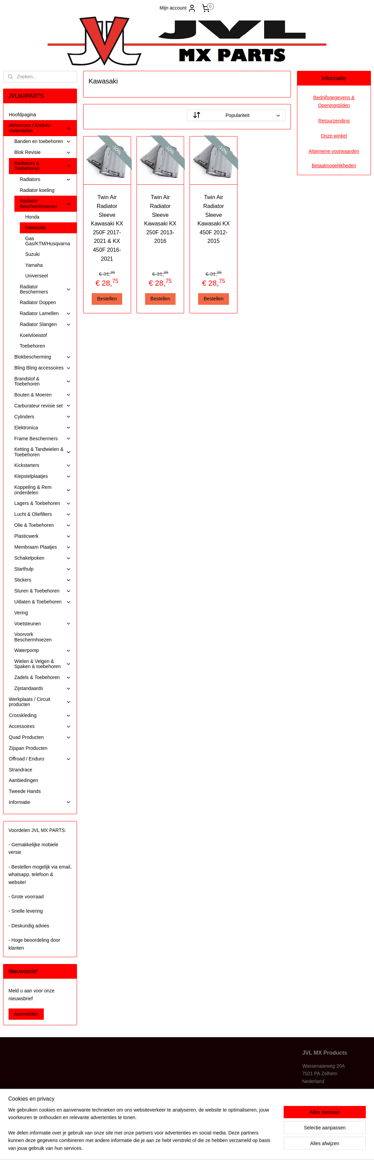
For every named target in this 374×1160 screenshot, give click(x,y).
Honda (32, 217)
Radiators (46, 179)
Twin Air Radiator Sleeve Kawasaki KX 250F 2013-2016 (160, 219)
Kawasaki (35, 227)
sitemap (166, 1147)
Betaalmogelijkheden (334, 165)
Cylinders (43, 417)
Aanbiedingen (23, 780)
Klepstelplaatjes (43, 476)
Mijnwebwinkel (254, 1147)
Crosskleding (40, 715)
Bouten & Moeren (43, 395)
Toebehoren (32, 346)
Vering (21, 612)
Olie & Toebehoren (43, 525)
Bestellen (107, 298)
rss (178, 1147)
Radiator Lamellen (46, 313)
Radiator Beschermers (46, 289)
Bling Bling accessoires (43, 368)
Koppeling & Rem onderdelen (43, 489)
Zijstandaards (43, 688)
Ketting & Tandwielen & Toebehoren (43, 451)
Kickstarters (43, 465)
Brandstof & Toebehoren (43, 381)
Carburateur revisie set (43, 406)
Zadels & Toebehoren (43, 677)
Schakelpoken (43, 558)
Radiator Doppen (38, 302)
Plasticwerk (43, 536)
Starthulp (43, 569)
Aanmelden (26, 1014)
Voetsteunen (43, 624)
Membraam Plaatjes (43, 547)
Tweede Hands (25, 791)
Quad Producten (40, 737)
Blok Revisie (43, 152)
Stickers (43, 580)
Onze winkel (334, 136)
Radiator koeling (37, 190)
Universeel (36, 275)
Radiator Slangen (46, 324)
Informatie (40, 802)
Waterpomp (43, 650)
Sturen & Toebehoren (43, 591)
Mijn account (177, 8)
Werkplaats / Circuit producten (40, 701)
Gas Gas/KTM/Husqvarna (47, 241)
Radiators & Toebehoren (43, 165)
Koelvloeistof (33, 335)
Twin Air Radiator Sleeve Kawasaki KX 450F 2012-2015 (213, 219)
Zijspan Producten (28, 748)
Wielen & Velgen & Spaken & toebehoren (43, 664)
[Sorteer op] (236, 115)
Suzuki (32, 254)
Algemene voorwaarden (334, 151)
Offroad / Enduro (40, 759)
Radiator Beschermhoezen (46, 203)
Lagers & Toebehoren (43, 503)
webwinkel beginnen (201, 1147)
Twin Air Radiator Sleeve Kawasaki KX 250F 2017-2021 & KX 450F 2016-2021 (107, 227)
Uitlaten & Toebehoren (43, 602)
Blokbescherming (43, 357)
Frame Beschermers (43, 439)
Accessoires (40, 726)
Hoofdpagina (22, 114)
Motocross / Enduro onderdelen (40, 127)
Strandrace (20, 769)
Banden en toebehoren (43, 141)
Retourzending (333, 120)
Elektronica (43, 428)
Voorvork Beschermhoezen (33, 636)
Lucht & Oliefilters (43, 514)
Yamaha (34, 265)
